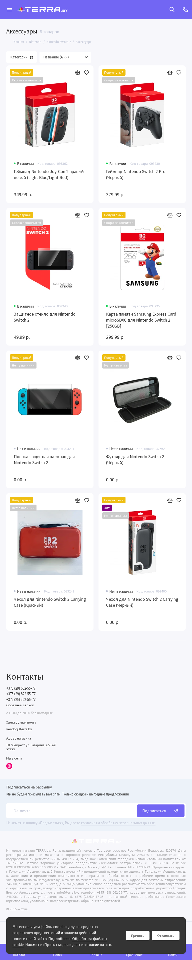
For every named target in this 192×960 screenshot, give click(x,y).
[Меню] (9, 9)
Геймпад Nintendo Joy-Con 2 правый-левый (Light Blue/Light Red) (49, 174)
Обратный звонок (20, 705)
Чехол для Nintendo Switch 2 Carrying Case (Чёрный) (142, 602)
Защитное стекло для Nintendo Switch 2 (45, 317)
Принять (137, 935)
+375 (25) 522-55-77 (21, 699)
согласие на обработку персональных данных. (118, 822)
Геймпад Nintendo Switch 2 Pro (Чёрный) (136, 174)
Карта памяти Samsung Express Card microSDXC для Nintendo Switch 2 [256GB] (141, 320)
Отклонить (165, 935)
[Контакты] (185, 9)
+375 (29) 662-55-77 (21, 688)
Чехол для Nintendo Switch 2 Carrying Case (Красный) (50, 602)
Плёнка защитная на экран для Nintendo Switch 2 (44, 459)
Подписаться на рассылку (29, 787)
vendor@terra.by (19, 729)
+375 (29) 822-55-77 (21, 693)
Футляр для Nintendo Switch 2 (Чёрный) (135, 459)
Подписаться (160, 810)
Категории (21, 57)
